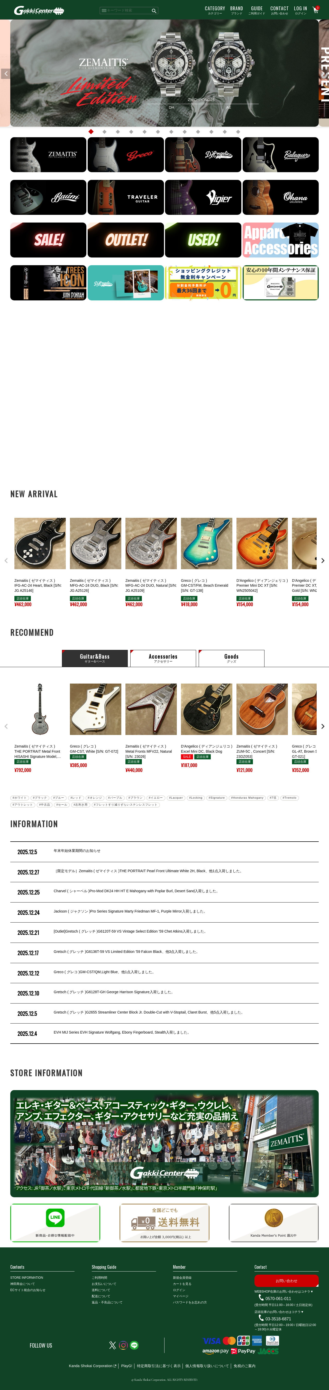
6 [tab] (158, 132)
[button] (6, 560)
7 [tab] (171, 132)
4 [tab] (131, 132)
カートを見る (182, 1284)
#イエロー (156, 797)
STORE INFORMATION (26, 1277)
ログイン (300, 10)
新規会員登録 (182, 1277)
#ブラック (40, 797)
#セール (61, 804)
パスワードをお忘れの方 (190, 1302)
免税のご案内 (244, 1366)
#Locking (196, 797)
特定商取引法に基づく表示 (159, 1366)
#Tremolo (290, 797)
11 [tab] (225, 132)
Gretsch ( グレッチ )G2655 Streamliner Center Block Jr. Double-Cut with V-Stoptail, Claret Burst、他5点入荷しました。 (130, 1013)
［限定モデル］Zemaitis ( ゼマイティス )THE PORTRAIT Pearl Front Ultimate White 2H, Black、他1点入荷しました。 (129, 872)
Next (323, 74)
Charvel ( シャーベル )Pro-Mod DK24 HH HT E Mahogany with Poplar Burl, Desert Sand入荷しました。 (118, 892)
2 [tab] (104, 132)
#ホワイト (20, 797)
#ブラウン (136, 797)
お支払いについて (104, 1284)
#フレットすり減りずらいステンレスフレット (126, 804)
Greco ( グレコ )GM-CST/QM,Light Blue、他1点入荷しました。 (86, 973)
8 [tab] (184, 132)
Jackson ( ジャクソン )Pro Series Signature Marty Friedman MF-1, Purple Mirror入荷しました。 (111, 912)
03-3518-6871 (278, 1319)
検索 (154, 10)
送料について (101, 1290)
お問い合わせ (279, 10)
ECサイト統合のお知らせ (27, 1290)
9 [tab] (198, 132)
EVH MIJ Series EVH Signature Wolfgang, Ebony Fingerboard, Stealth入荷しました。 (103, 1033)
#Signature (217, 797)
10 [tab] (211, 132)
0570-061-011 (278, 1298)
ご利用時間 (99, 1277)
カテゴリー (215, 10)
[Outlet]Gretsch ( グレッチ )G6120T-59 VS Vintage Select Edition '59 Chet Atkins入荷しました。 (112, 932)
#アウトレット (23, 804)
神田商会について (22, 1284)
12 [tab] (238, 132)
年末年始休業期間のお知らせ (58, 851)
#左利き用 (81, 804)
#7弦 (273, 797)
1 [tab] (91, 132)
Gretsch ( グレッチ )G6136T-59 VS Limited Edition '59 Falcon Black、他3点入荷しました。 (108, 952)
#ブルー (58, 797)
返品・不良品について (107, 1302)
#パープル (115, 797)
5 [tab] (144, 132)
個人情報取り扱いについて (207, 1366)
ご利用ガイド (256, 10)
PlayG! (126, 1366)
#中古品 (44, 804)
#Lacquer (176, 797)
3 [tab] (118, 132)
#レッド (75, 797)
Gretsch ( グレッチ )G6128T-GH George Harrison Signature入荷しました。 (95, 993)
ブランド (236, 10)
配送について (101, 1296)
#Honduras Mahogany (247, 797)
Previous (6, 74)
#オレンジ (95, 797)
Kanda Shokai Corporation (90, 1366)
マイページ (180, 1296)
